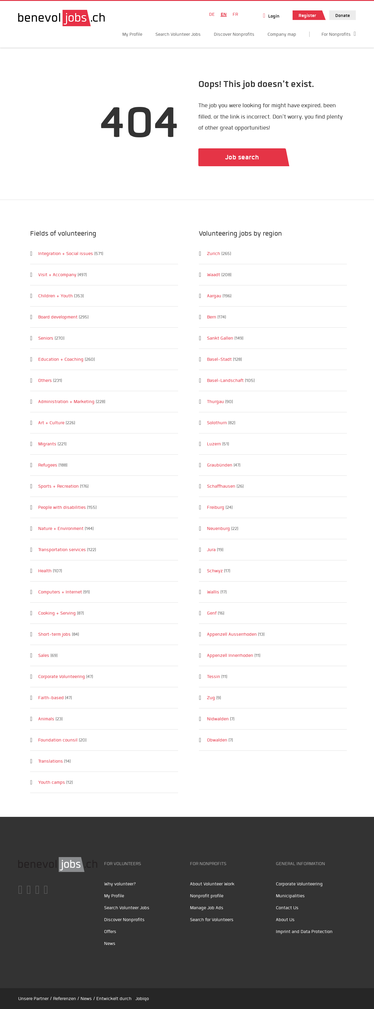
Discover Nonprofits (234, 34)
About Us (285, 919)
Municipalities (290, 895)
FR (235, 14)
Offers (110, 931)
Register (307, 15)
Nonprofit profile (206, 895)
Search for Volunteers (212, 919)
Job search (242, 157)
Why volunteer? (120, 884)
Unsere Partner (33, 998)
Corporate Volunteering (299, 884)
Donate (342, 15)
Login (273, 16)
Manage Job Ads (206, 907)
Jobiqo (142, 998)
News (109, 943)
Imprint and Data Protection (304, 931)
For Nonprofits (336, 34)
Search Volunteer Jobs (178, 34)
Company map (282, 34)
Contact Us (287, 907)
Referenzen (64, 998)
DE (212, 14)
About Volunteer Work (212, 884)
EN (224, 14)
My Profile (132, 34)
